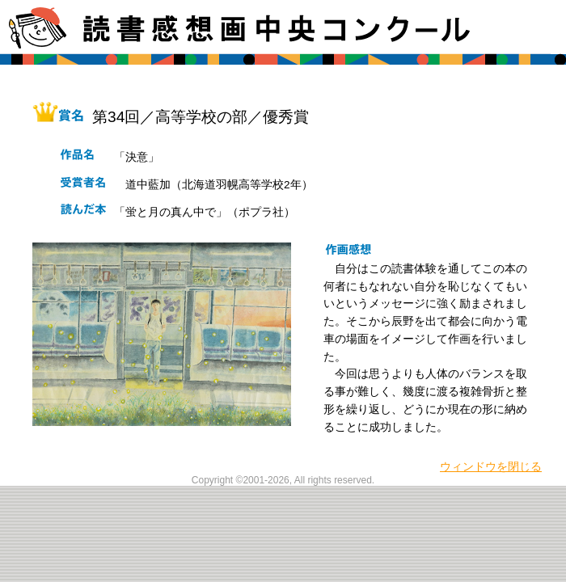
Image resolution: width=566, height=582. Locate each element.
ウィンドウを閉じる (491, 467)
